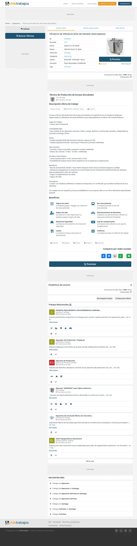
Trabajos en (59, 504)
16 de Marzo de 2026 (63, 443)
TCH (65, 42)
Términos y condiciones (71, 522)
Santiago (67, 53)
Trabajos (58, 514)
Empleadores (125, 4)
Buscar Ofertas (25, 35)
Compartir (126, 64)
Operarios (16, 23)
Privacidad (57, 522)
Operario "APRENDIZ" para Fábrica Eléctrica (73, 388)
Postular (115, 59)
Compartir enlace (104, 298)
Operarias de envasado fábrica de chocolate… (74, 416)
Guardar (103, 64)
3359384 (67, 39)
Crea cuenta (91, 4)
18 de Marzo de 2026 (63, 420)
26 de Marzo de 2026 (63, 365)
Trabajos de (59, 483)
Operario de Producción (65, 361)
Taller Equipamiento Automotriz (69, 439)
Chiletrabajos (24, 530)
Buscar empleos (78, 4)
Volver (25, 29)
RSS (50, 522)
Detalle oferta (61, 28)
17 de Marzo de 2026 (63, 344)
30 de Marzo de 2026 (63, 392)
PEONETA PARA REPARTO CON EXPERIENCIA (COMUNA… (78, 310)
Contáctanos (53, 525)
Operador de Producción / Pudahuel (70, 340)
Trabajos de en (64, 488)
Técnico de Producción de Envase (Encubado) (72, 94)
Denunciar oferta (123, 298)
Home (67, 3)
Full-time (67, 67)
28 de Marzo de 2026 (63, 314)
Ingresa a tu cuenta (107, 4)
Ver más (113, 347)
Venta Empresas (65, 525)
